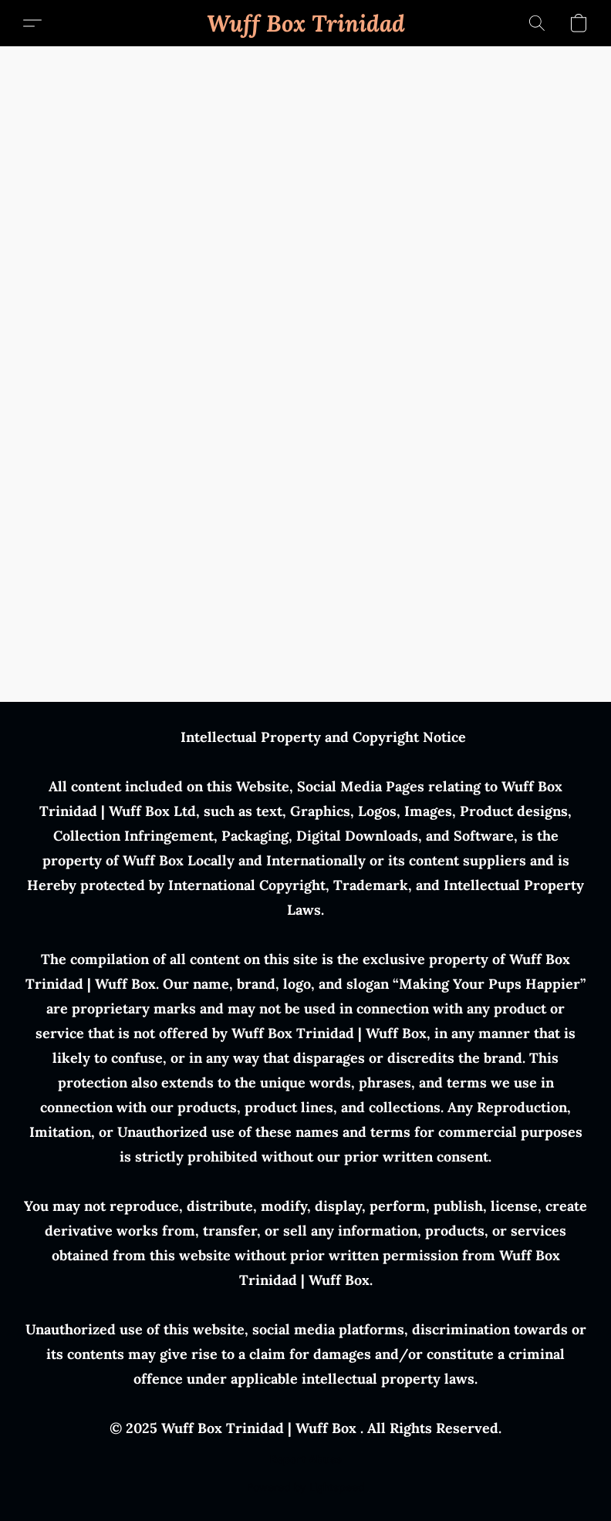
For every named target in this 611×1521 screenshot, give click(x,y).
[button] (306, 23)
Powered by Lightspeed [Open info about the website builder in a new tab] (306, 1487)
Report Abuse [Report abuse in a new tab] (306, 1459)
